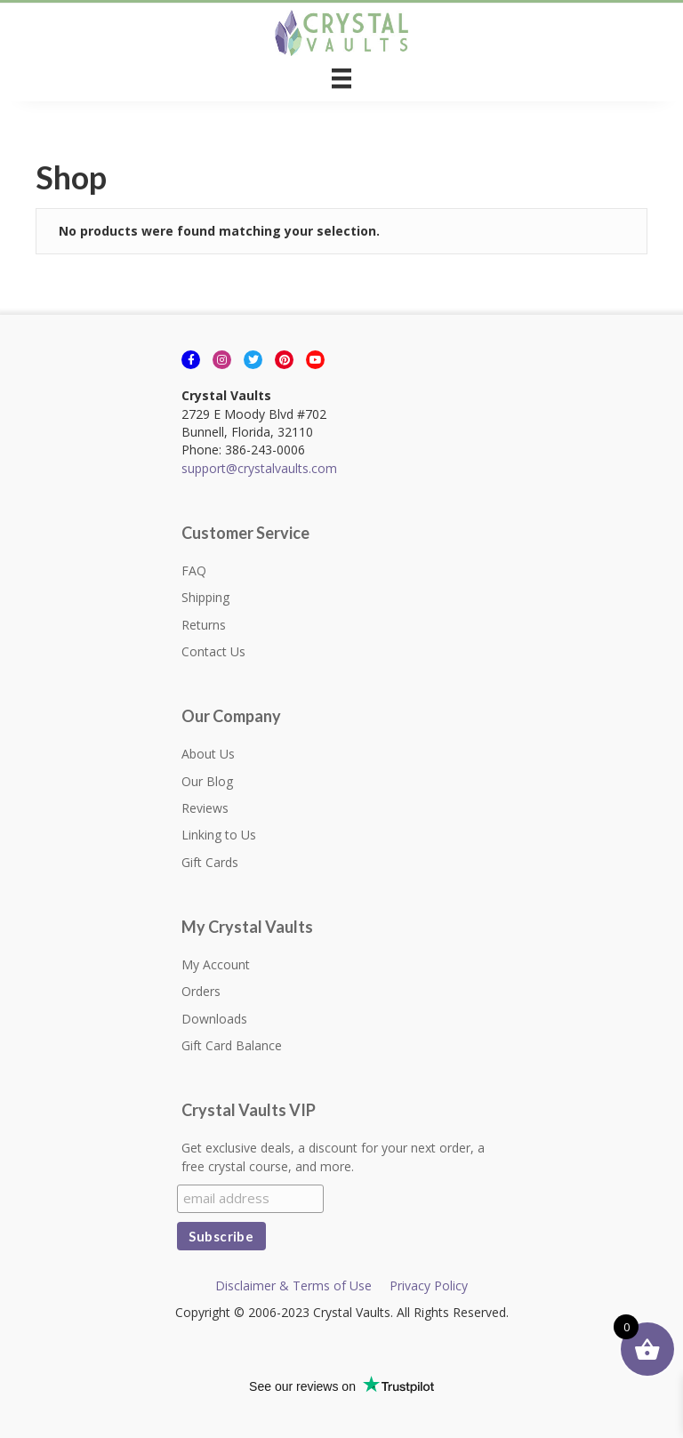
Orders (201, 991)
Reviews (205, 807)
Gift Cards (209, 862)
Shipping (205, 597)
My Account (215, 964)
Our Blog (207, 781)
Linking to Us (218, 834)
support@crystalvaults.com (259, 468)
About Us (208, 753)
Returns (203, 624)
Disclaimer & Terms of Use (293, 1285)
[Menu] (341, 78)
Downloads (214, 1018)
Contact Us (213, 651)
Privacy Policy (429, 1285)
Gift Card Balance (231, 1045)
